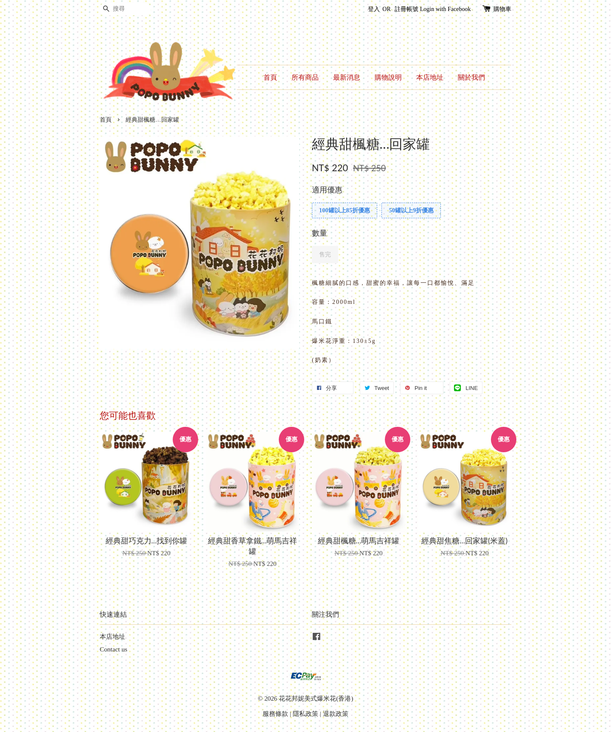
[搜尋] (125, 9)
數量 (319, 233)
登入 (374, 9)
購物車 (502, 9)
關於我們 (471, 77)
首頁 (270, 77)
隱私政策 (305, 713)
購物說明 (388, 77)
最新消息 (346, 77)
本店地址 (429, 77)
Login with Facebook (445, 9)
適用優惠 (327, 190)
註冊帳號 (406, 9)
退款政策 (335, 713)
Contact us (113, 649)
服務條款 (275, 713)
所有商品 (305, 77)
